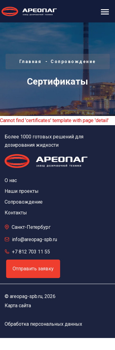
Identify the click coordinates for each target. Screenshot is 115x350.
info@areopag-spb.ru (34, 239)
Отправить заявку (33, 269)
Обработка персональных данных (43, 324)
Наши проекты (22, 191)
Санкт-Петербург (31, 227)
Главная (30, 61)
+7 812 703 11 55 (31, 252)
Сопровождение (73, 61)
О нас (11, 180)
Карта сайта (18, 305)
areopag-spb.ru (26, 296)
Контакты (16, 213)
